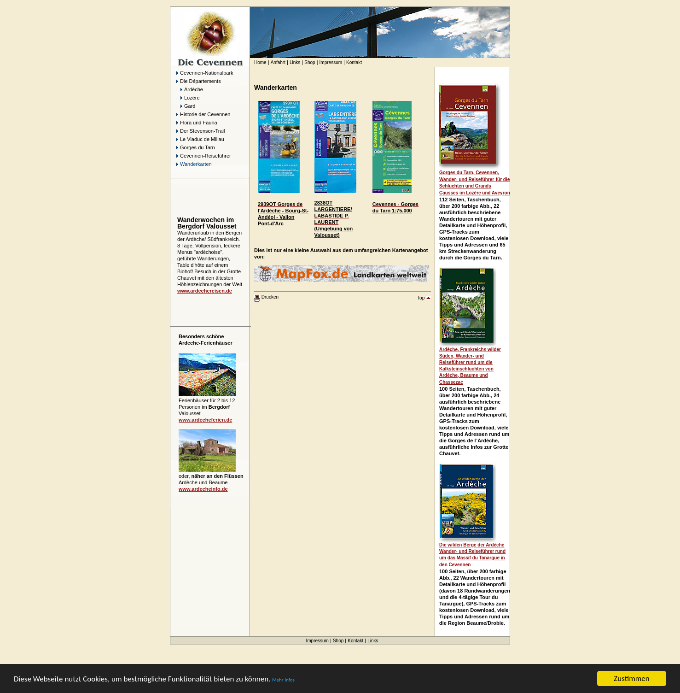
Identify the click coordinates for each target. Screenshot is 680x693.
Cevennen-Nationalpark (204, 73)
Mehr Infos (283, 680)
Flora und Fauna (196, 122)
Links (295, 62)
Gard (187, 106)
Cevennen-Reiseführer (203, 156)
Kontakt (354, 62)
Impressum (331, 62)
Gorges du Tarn (195, 147)
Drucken (266, 297)
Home (260, 62)
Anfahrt (278, 62)
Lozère (190, 97)
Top (424, 297)
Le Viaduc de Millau (200, 139)
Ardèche (189, 89)
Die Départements (198, 81)
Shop (309, 62)
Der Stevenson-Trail (200, 131)
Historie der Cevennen (203, 114)
